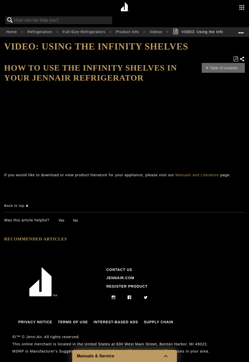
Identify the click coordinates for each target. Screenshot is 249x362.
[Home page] (125, 7)
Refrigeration (40, 32)
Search (10, 20)
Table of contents (224, 68)
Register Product (127, 286)
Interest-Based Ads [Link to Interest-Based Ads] (116, 322)
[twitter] (145, 297)
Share (242, 59)
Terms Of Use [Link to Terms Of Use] (73, 322)
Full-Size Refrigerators (84, 32)
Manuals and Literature (197, 175)
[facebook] (129, 297)
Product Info (128, 32)
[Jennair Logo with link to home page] (43, 295)
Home (12, 32)
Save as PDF (235, 59)
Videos (156, 32)
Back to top (14, 206)
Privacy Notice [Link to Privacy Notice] (35, 322)
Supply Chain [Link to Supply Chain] (158, 322)
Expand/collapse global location (241, 30)
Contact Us (119, 270)
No (75, 220)
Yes (61, 220)
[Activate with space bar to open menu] (241, 8)
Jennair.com (120, 278)
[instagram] (113, 297)
